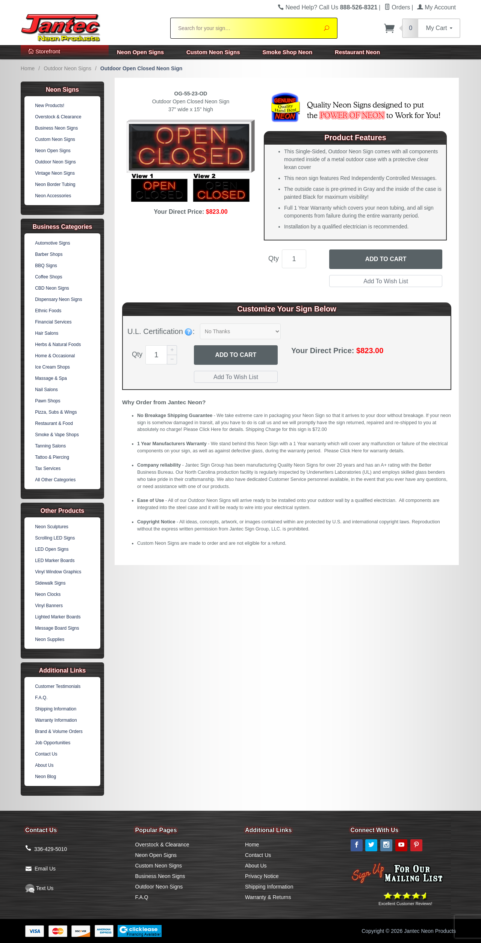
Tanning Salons (50, 446)
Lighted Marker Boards (57, 617)
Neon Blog (45, 776)
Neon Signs (62, 89)
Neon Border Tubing (55, 184)
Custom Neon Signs (213, 52)
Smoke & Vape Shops (57, 434)
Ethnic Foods (48, 310)
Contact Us (46, 754)
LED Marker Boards (54, 560)
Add (235, 355)
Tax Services (48, 468)
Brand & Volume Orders (59, 731)
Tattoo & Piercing (52, 457)
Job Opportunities (52, 742)
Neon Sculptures (51, 526)
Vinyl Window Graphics (58, 571)
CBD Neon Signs (52, 288)
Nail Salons (46, 389)
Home (28, 68)
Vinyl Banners (49, 605)
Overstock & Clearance (58, 116)
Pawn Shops (47, 400)
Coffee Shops (48, 277)
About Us (44, 765)
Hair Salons (46, 333)
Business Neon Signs (56, 128)
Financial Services (53, 322)
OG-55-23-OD (190, 94)
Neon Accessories (53, 195)
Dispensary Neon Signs (58, 299)
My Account (436, 7)
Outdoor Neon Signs (67, 68)
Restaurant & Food (54, 423)
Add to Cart (386, 259)
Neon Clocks (48, 594)
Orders (397, 7)
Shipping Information (55, 709)
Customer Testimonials (57, 686)
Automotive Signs (52, 243)
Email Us (45, 869)
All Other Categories (55, 479)
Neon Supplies (49, 639)
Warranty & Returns (268, 897)
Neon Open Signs (140, 52)
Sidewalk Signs (50, 583)
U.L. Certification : (161, 331)
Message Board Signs (57, 628)
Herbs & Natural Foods (58, 344)
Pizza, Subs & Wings (56, 412)
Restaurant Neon (357, 52)
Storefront (44, 51)
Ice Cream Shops (52, 367)
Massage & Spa (51, 378)
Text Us (39, 888)
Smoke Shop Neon (288, 52)
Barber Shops (48, 254)
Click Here (210, 429)
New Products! (49, 105)
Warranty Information (56, 720)
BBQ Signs (46, 265)
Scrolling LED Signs (55, 538)
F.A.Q (141, 897)
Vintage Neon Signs (55, 173)
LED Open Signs (51, 549)
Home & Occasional (55, 355)
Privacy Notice (261, 876)
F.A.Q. (41, 697)
